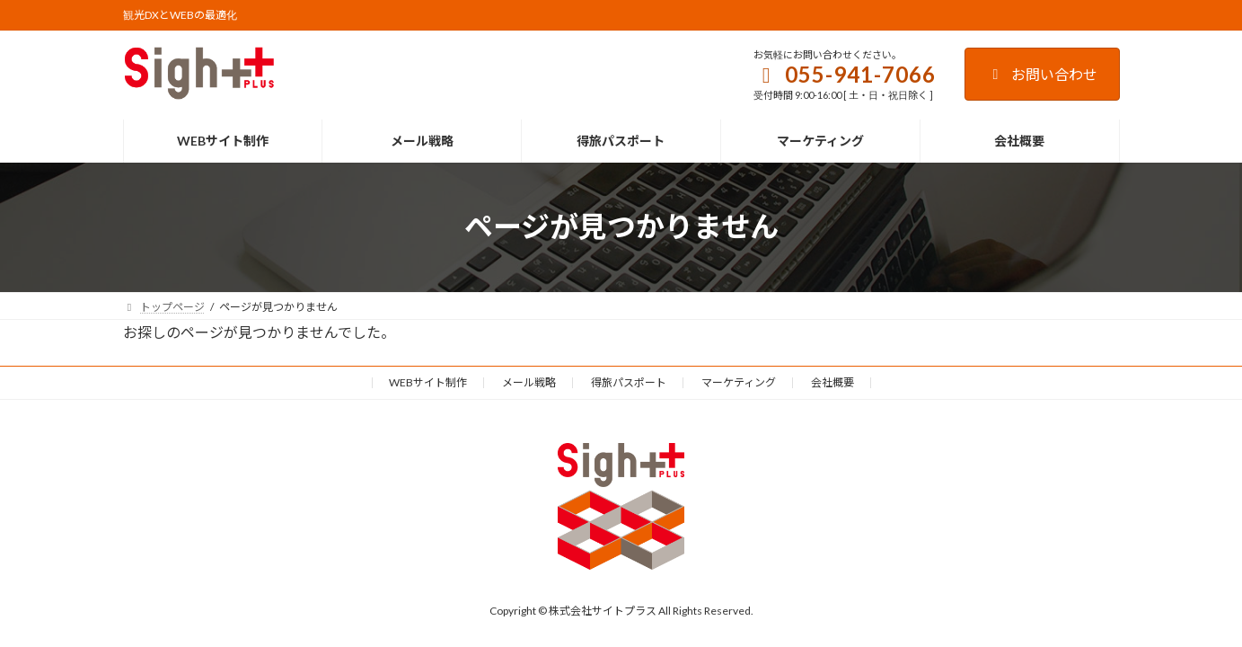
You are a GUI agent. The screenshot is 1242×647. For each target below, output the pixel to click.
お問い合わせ (1042, 74)
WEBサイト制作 (428, 382)
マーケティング (738, 382)
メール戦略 (529, 382)
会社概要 (832, 382)
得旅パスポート (628, 382)
